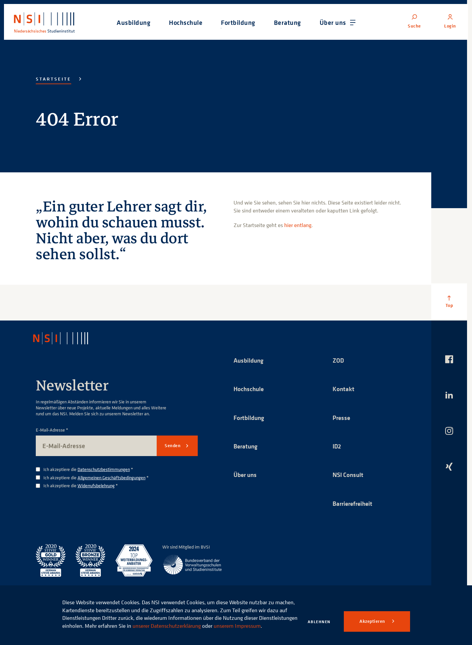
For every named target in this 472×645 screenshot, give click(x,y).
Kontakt (344, 388)
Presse (342, 417)
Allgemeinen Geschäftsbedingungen (111, 477)
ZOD (338, 360)
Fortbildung (250, 417)
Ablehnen (319, 621)
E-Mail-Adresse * (52, 430)
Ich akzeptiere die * (88, 469)
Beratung (246, 446)
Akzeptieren (372, 621)
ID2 (337, 446)
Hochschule (249, 388)
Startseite (53, 79)
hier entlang (297, 225)
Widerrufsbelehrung (96, 485)
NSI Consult (349, 475)
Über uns (246, 475)
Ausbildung (250, 360)
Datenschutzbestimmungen (104, 469)
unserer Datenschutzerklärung (206, 617)
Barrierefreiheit (354, 504)
